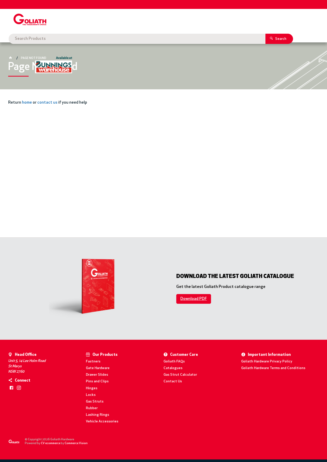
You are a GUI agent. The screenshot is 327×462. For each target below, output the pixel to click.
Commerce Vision (76, 443)
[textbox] (156, 20)
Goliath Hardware (30, 38)
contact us (47, 103)
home (27, 103)
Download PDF (193, 299)
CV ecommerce (50, 443)
